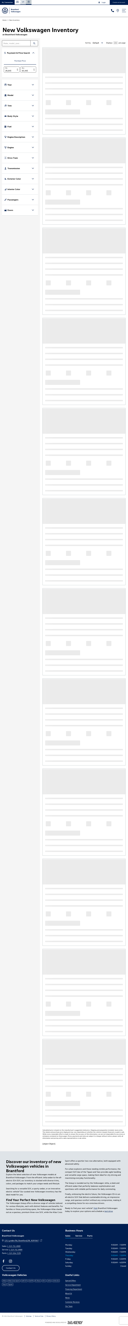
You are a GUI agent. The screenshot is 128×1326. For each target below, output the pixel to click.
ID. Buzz (37, 1281)
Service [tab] (78, 1235)
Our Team (68, 1306)
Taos (4, 1284)
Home (4, 20)
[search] (16, 43)
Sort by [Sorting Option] (88, 43)
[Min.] (9, 69)
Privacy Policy (51, 1316)
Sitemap (29, 1316)
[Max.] (26, 69)
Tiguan (10, 1284)
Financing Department (73, 1289)
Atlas (4, 1281)
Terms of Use (39, 1316)
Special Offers (70, 1280)
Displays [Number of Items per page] (109, 43)
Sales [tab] (67, 1235)
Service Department (73, 1285)
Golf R (31, 1281)
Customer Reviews (72, 1302)
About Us (68, 1293)
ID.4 (44, 1281)
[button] (7, 2)
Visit (96, 1208)
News (67, 1298)
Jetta (49, 1281)
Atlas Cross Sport (13, 1281)
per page (122, 43)
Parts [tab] (89, 1235)
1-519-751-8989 (13, 1246)
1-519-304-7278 (14, 1253)
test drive (108, 1211)
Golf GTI (24, 1281)
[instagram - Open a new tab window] (10, 1261)
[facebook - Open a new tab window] (3, 1261)
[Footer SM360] (75, 1322)
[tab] (20, 61)
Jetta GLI (56, 1281)
